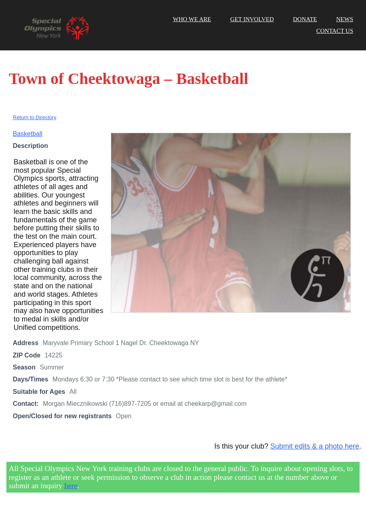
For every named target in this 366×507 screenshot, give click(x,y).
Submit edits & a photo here (314, 446)
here (71, 485)
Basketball (27, 133)
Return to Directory (34, 117)
